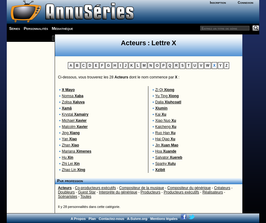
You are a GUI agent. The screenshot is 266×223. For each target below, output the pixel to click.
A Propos (78, 219)
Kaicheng (165, 127)
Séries (14, 28)
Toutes (85, 196)
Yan (69, 139)
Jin (166, 145)
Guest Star (87, 192)
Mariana (76, 151)
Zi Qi (164, 90)
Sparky (165, 163)
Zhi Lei (71, 163)
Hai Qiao (165, 139)
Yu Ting (167, 96)
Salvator (168, 157)
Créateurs (222, 188)
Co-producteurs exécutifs (95, 188)
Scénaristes (67, 196)
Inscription (218, 2)
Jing (71, 133)
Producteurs (151, 192)
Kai (160, 114)
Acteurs (65, 188)
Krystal (75, 114)
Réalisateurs (212, 192)
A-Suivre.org (137, 219)
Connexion (245, 2)
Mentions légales (164, 219)
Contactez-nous (111, 219)
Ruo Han (165, 133)
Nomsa (72, 96)
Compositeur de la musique (141, 188)
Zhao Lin (73, 170)
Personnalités (36, 28)
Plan (92, 219)
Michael (74, 120)
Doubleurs (66, 192)
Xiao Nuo (165, 120)
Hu (67, 157)
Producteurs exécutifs (181, 192)
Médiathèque (62, 28)
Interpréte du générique (118, 192)
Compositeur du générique (189, 188)
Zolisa (73, 102)
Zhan (70, 145)
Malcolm (75, 127)
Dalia (168, 102)
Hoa (165, 151)
